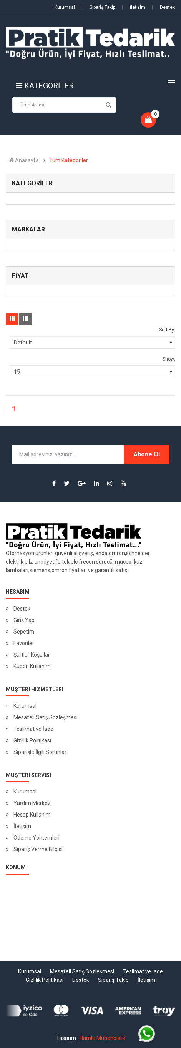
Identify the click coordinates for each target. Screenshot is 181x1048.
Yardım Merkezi (32, 803)
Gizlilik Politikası (32, 740)
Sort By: (167, 330)
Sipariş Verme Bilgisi (38, 849)
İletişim (133, 7)
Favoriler (23, 643)
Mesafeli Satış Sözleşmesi (45, 717)
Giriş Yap (24, 620)
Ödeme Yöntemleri (36, 838)
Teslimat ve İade (33, 729)
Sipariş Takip (98, 7)
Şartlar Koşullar (31, 655)
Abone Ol (146, 454)
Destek (163, 7)
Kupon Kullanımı (32, 666)
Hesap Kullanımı (32, 815)
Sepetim (23, 632)
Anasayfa (24, 160)
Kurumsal (65, 7)
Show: (169, 359)
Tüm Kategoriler (68, 160)
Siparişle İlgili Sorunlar (39, 752)
